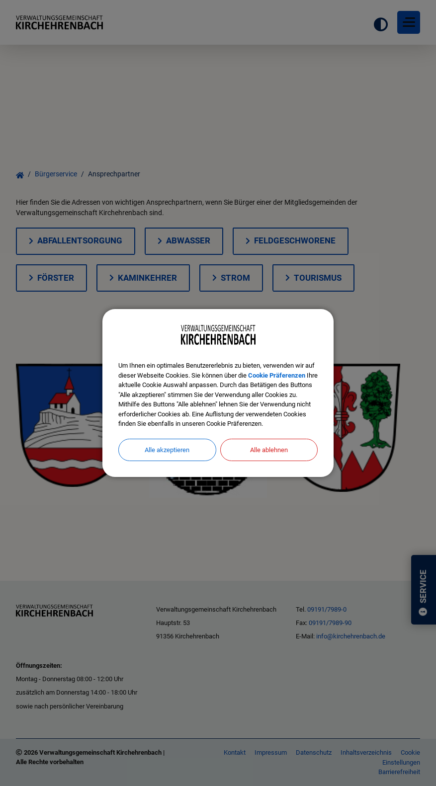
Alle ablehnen (269, 450)
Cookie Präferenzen (276, 375)
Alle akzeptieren (167, 450)
